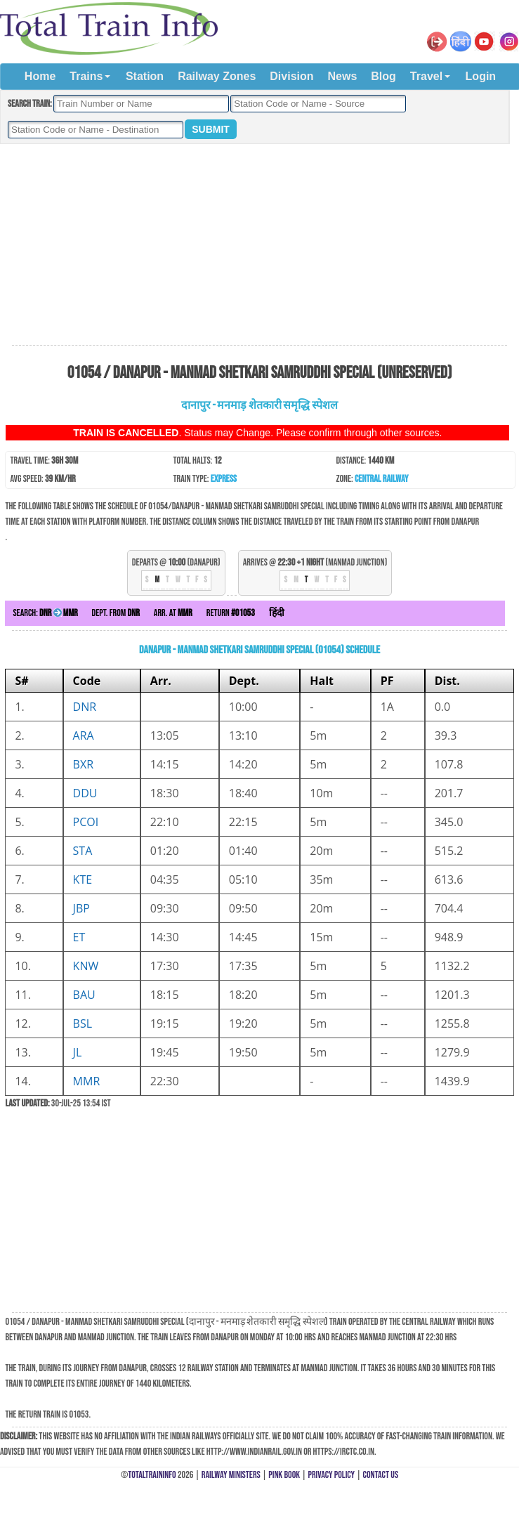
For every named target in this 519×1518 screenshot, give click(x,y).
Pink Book (284, 1475)
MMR (86, 1081)
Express (224, 479)
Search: (45, 613)
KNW (86, 966)
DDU (85, 793)
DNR (85, 706)
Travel (426, 76)
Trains (86, 76)
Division (291, 76)
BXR (83, 764)
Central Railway (381, 479)
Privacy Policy (331, 1475)
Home (40, 76)
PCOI (86, 822)
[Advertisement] (259, 245)
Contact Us (381, 1475)
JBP (81, 908)
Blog (383, 76)
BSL (82, 1023)
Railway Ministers (231, 1475)
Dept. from (116, 613)
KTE (83, 879)
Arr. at (173, 613)
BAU (84, 994)
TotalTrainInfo (152, 1475)
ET (79, 937)
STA (83, 850)
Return (230, 613)
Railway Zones (217, 76)
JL (77, 1052)
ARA (83, 735)
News (342, 76)
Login (481, 76)
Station (145, 76)
